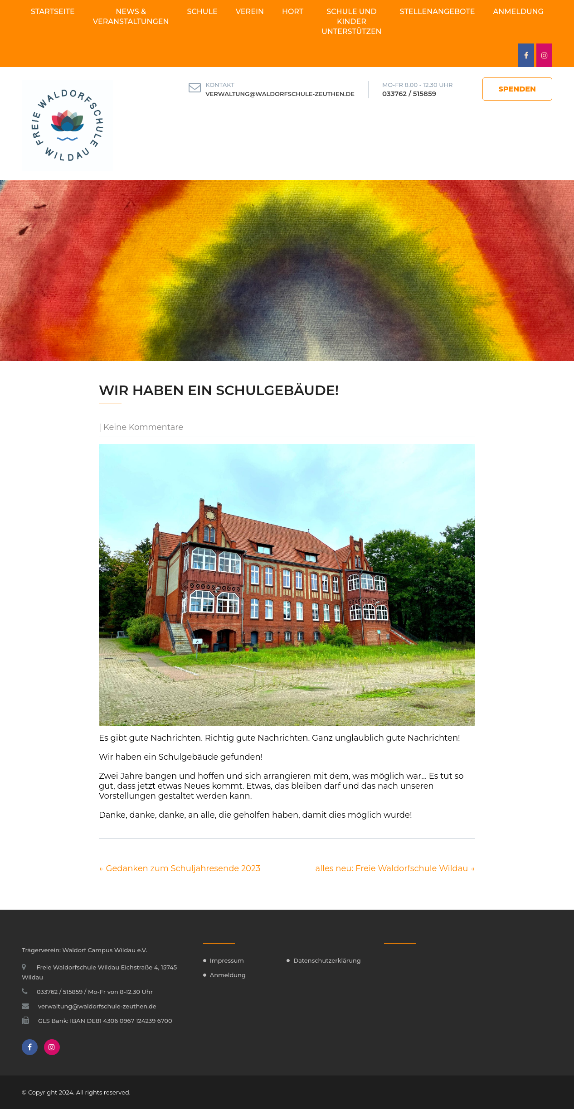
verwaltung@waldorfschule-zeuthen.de (280, 93)
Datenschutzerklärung (327, 960)
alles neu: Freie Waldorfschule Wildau (395, 868)
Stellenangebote (437, 11)
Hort (292, 11)
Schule (202, 11)
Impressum (227, 960)
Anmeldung (518, 11)
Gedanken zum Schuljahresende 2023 (179, 868)
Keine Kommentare (143, 427)
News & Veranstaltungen (131, 16)
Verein (250, 11)
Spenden (517, 89)
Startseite (53, 11)
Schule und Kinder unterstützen (351, 21)
